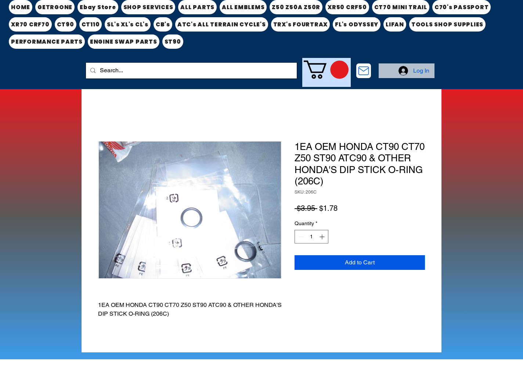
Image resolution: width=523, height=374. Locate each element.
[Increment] (322, 236)
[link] (326, 69)
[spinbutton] (311, 236)
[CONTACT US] (363, 70)
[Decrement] (300, 236)
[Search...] (190, 70)
